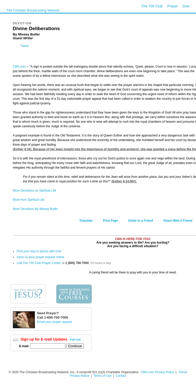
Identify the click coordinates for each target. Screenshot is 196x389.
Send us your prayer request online (40, 257)
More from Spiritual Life (28, 200)
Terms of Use (102, 376)
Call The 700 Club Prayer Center (39, 263)
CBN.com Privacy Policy (157, 372)
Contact (121, 376)
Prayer (172, 6)
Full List (75, 339)
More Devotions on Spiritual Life (34, 190)
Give (186, 6)
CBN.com (19, 66)
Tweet (24, 46)
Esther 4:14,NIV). (124, 181)
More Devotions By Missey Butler (35, 209)
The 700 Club (152, 6)
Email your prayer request (54, 322)
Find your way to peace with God (39, 251)
